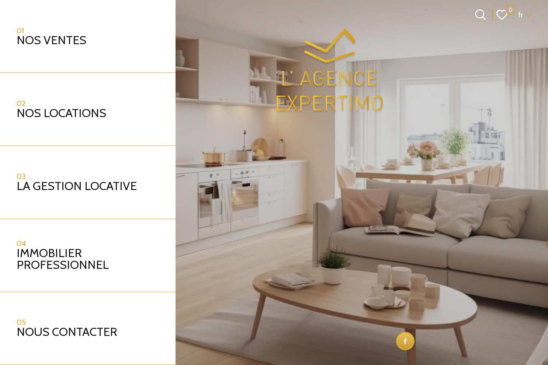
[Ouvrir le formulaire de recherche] (480, 15)
